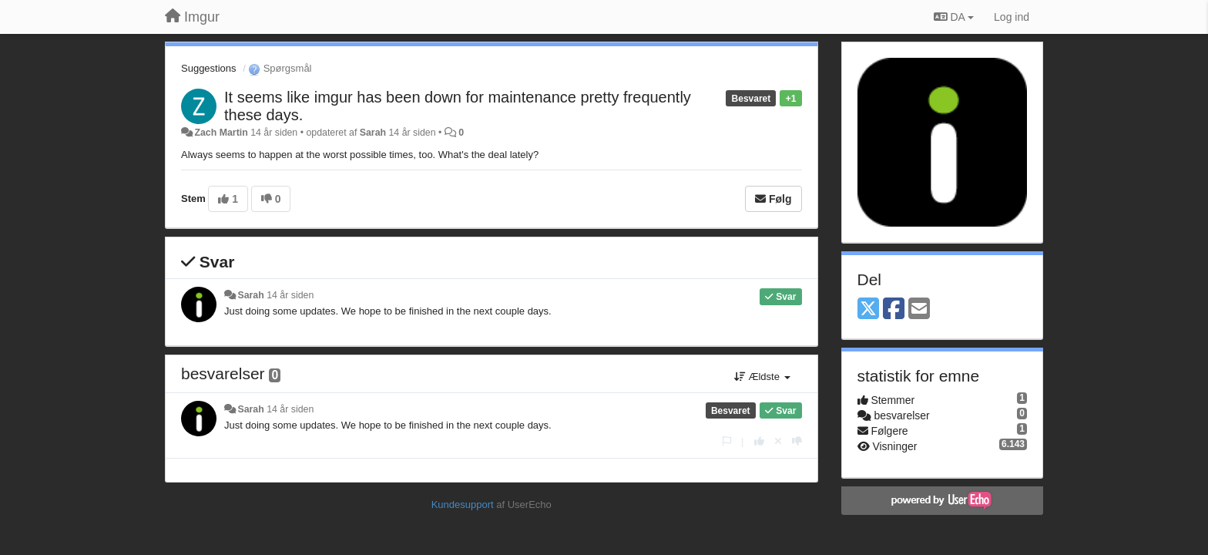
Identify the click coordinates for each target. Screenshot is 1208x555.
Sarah (373, 132)
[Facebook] (893, 309)
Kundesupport (462, 504)
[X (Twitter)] (868, 309)
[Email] (919, 309)
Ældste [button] (762, 376)
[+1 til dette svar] (759, 441)
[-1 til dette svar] (797, 441)
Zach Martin (220, 132)
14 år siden (290, 295)
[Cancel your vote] (778, 441)
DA (954, 17)
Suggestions (209, 68)
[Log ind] (1011, 17)
